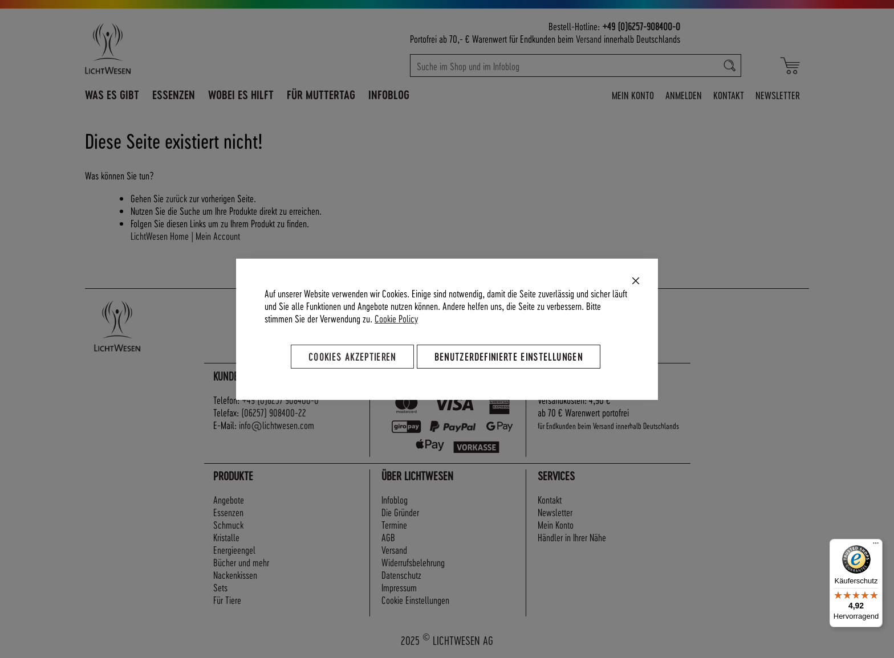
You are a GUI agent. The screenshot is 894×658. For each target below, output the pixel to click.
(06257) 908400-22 (273, 412)
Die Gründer (400, 512)
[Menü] (876, 546)
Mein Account (218, 236)
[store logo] (157, 48)
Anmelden (683, 95)
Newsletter (777, 95)
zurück (176, 198)
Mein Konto (633, 95)
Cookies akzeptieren (352, 356)
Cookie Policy (396, 318)
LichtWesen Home (160, 236)
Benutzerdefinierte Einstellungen (508, 356)
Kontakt (728, 95)
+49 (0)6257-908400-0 (641, 26)
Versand (589, 38)
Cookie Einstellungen (415, 600)
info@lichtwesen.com (276, 425)
